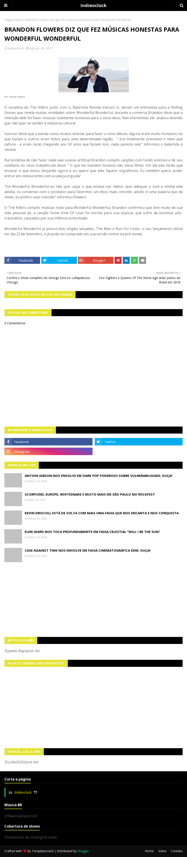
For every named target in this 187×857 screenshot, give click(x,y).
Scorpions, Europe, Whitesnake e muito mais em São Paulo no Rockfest (90, 494)
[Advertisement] (93, 599)
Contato (177, 851)
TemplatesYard (42, 851)
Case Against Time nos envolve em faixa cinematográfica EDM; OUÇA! (87, 550)
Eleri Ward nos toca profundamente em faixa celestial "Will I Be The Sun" (92, 531)
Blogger (83, 851)
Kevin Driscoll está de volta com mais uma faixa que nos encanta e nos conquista (102, 513)
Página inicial (13, 20)
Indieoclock (93, 5)
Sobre (162, 851)
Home (149, 851)
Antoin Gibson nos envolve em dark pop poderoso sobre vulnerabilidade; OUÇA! (98, 475)
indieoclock (16, 48)
